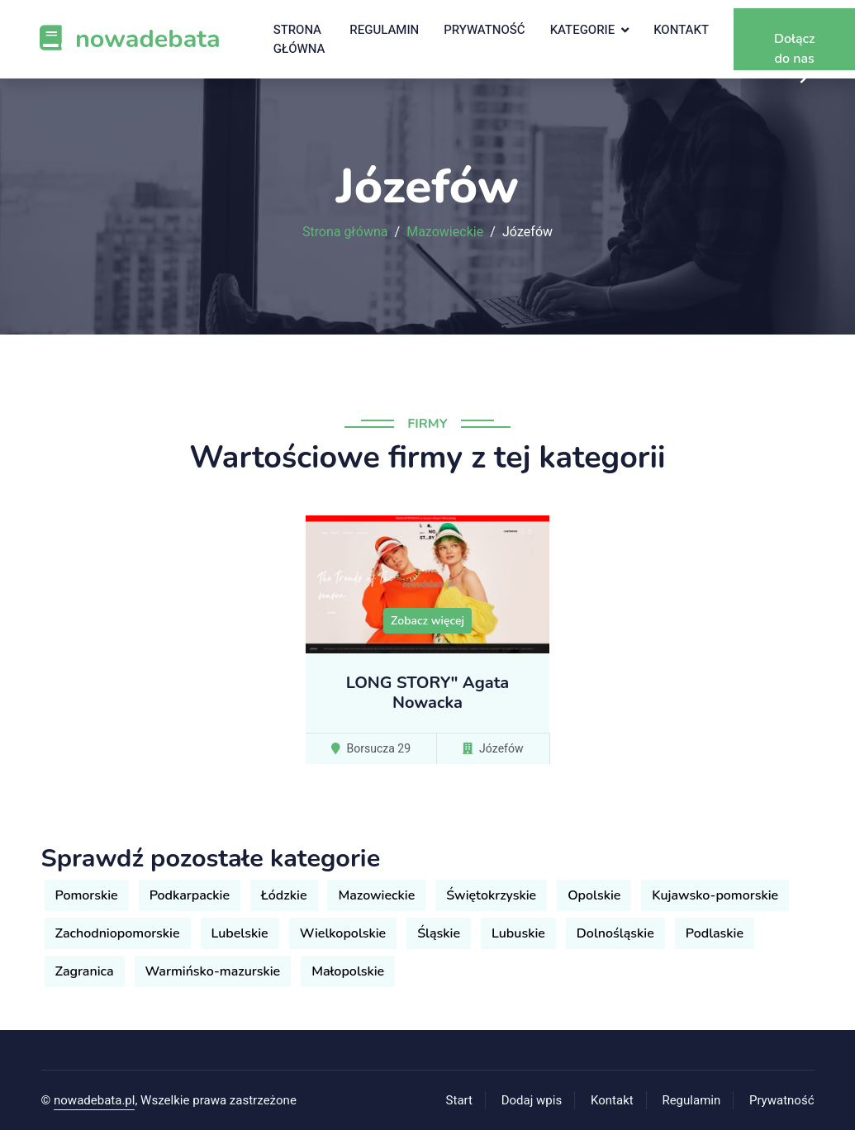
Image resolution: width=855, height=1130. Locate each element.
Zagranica (84, 971)
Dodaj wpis (532, 1100)
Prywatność (484, 30)
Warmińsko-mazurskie (213, 971)
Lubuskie (518, 933)
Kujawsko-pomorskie (715, 895)
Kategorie (582, 30)
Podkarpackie (190, 895)
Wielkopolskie (343, 933)
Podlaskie (714, 933)
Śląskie (438, 933)
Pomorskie (86, 895)
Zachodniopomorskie (117, 933)
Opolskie (594, 895)
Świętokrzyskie (491, 895)
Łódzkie (283, 895)
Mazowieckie (444, 232)
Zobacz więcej (427, 621)
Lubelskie (239, 933)
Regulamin (384, 30)
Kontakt (681, 30)
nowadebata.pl (94, 1100)
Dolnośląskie (615, 933)
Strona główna (299, 39)
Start (459, 1100)
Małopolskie (347, 971)
